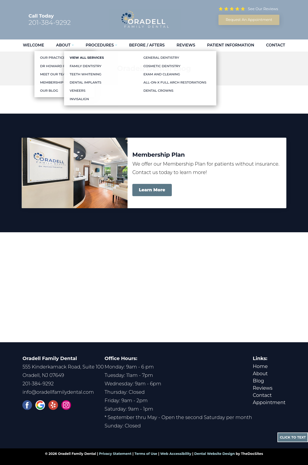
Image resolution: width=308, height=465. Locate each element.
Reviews (186, 45)
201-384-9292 (49, 22)
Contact (275, 45)
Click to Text (293, 437)
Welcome (33, 45)
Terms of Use (146, 454)
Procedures (100, 45)
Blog (258, 381)
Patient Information (230, 45)
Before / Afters (147, 45)
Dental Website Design (214, 454)
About (63, 45)
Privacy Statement (115, 454)
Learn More (152, 190)
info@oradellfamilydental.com (58, 392)
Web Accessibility (175, 454)
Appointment (269, 402)
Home (260, 366)
